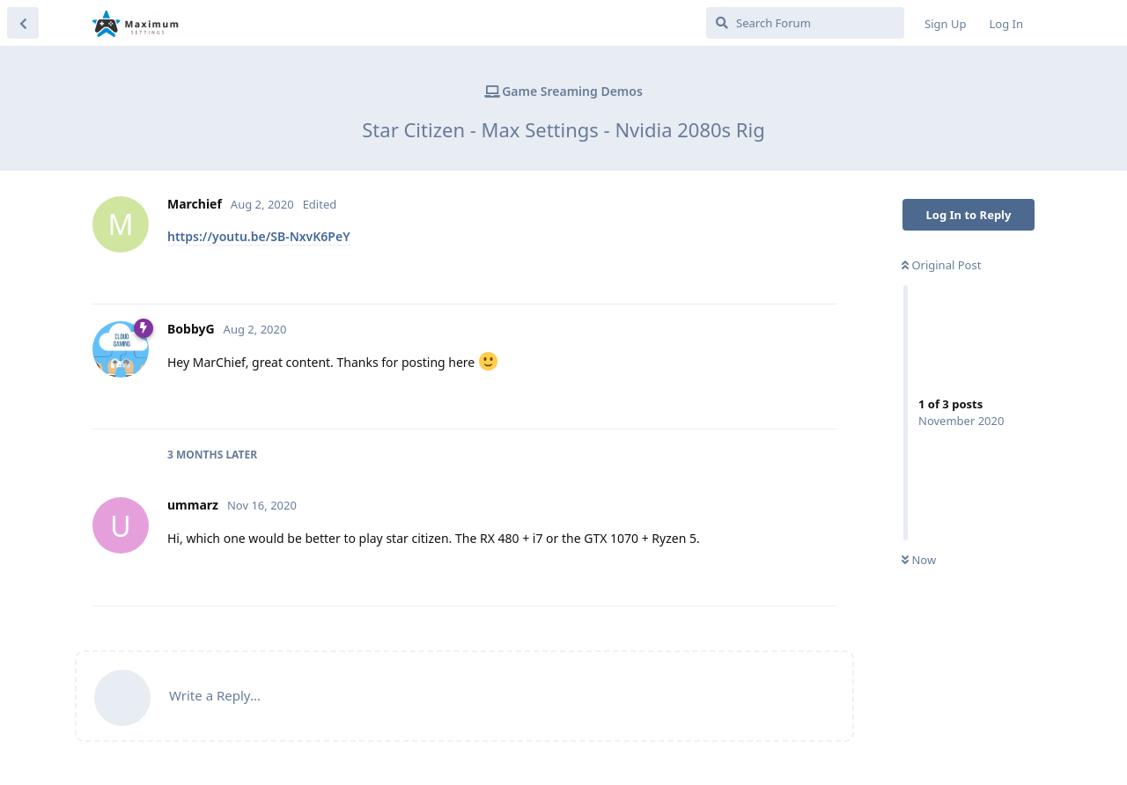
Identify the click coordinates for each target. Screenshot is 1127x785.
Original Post (941, 265)
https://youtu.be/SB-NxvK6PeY (258, 236)
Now (919, 560)
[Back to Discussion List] (23, 23)
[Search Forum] (805, 23)
